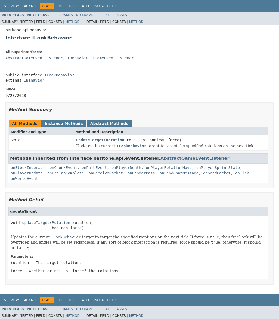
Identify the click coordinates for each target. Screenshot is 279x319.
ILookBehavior (59, 75)
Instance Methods (64, 123)
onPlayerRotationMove (169, 167)
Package (29, 6)
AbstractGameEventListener (34, 58)
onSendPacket (217, 173)
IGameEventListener (113, 58)
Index (99, 6)
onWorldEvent (24, 178)
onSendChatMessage (179, 173)
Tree (61, 6)
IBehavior (77, 58)
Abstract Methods (109, 123)
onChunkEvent (63, 167)
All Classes (116, 15)
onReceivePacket (106, 173)
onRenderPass (141, 173)
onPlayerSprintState (218, 167)
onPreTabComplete (65, 173)
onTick (242, 173)
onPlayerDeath (126, 167)
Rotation (115, 140)
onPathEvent (94, 167)
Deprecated (80, 6)
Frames (66, 15)
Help (111, 6)
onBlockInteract (28, 167)
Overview (10, 6)
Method (72, 22)
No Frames (85, 15)
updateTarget (90, 140)
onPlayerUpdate (27, 173)
